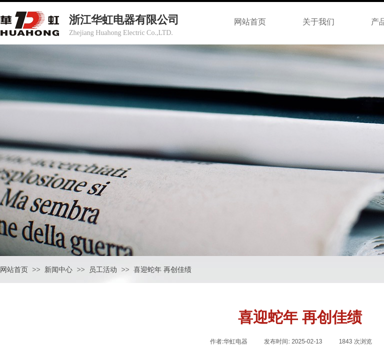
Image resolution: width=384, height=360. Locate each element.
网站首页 (14, 270)
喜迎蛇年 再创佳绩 (163, 270)
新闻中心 (58, 270)
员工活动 (103, 270)
